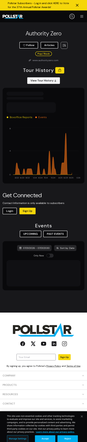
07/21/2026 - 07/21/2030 (34, 248)
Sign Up (27, 211)
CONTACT (43, 403)
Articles (49, 45)
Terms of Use (73, 366)
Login (9, 211)
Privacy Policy (53, 366)
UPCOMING (30, 234)
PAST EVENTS (55, 234)
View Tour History (44, 80)
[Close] (81, 422)
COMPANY (43, 375)
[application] (43, 153)
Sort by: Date (65, 248)
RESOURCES (43, 394)
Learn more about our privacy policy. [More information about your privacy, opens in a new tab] (55, 437)
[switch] (50, 256)
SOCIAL (43, 413)
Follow (28, 45)
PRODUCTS (43, 385)
